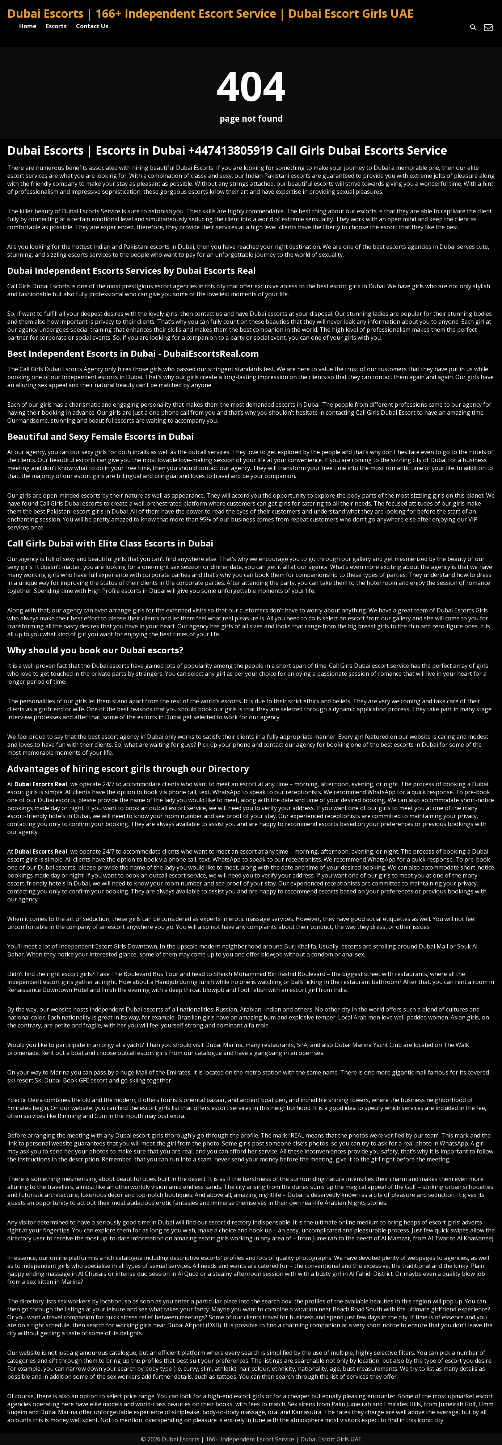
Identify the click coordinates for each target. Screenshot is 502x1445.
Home (28, 26)
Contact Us (92, 26)
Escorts (56, 26)
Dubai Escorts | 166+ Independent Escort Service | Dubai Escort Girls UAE (210, 13)
